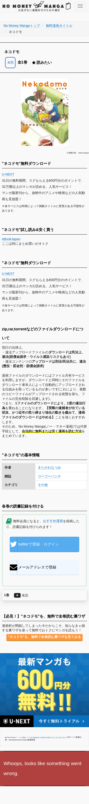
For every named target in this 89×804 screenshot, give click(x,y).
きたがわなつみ (49, 467)
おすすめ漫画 (53, 521)
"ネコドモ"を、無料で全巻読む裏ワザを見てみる (44, 637)
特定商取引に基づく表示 (51, 737)
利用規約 (42, 737)
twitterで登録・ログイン (34, 544)
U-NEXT (8, 174)
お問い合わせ (62, 737)
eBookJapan (11, 239)
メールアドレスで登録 (33, 567)
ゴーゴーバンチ (49, 476)
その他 (43, 485)
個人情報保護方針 (35, 737)
